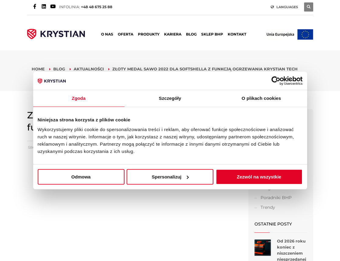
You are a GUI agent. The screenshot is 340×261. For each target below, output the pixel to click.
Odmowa (80, 176)
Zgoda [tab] (79, 98)
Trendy (268, 207)
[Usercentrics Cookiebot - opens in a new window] (276, 80)
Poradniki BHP (276, 197)
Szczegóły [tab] (170, 98)
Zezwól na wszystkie (259, 176)
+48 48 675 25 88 (96, 7)
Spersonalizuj (170, 176)
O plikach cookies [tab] (261, 98)
